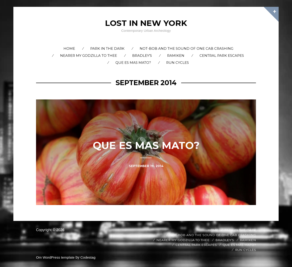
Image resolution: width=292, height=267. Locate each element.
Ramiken (175, 55)
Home (69, 48)
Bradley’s (142, 55)
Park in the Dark (107, 48)
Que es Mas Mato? (133, 62)
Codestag (89, 257)
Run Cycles (177, 62)
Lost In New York (146, 23)
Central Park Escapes (222, 55)
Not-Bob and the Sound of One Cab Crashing (186, 48)
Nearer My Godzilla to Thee (88, 55)
